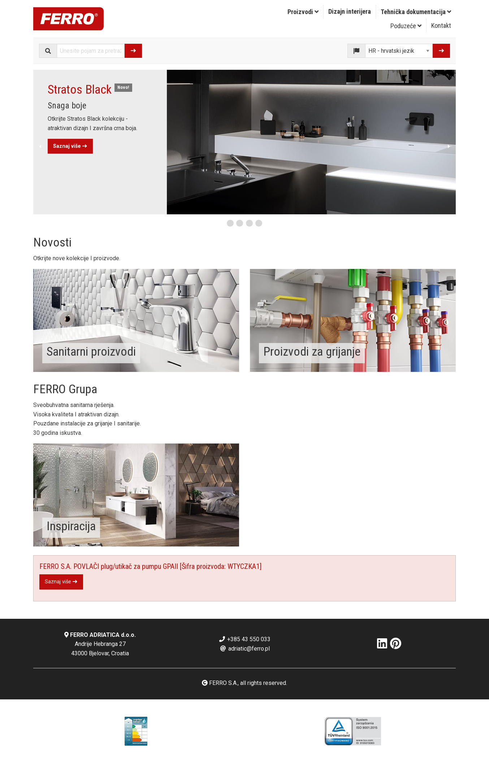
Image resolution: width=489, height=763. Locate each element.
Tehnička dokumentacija (416, 12)
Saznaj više (70, 146)
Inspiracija (71, 526)
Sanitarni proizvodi (91, 351)
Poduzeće (405, 26)
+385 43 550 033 (244, 639)
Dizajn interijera (349, 11)
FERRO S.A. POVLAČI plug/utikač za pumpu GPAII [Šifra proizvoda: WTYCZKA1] (150, 566)
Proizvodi (303, 12)
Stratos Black (80, 89)
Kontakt (441, 25)
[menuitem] (303, 12)
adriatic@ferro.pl (245, 648)
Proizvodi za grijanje (311, 351)
